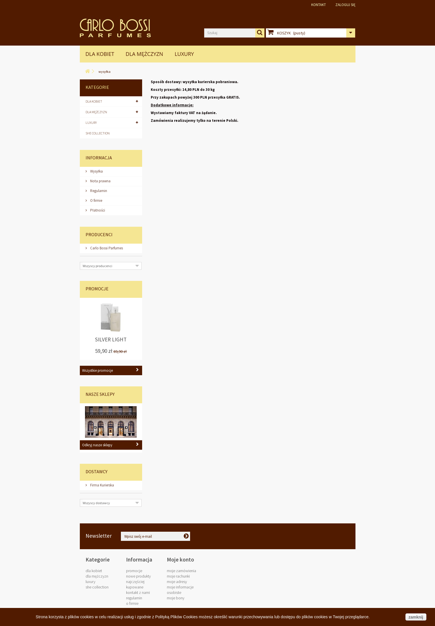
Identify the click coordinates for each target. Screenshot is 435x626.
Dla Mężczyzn (144, 53)
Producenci (99, 234)
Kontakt (318, 4)
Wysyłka (96, 171)
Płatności (97, 210)
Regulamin (98, 190)
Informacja (99, 158)
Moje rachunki (178, 576)
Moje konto (180, 559)
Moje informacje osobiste (180, 589)
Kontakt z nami (138, 592)
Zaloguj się (345, 4)
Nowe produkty (138, 576)
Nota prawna (100, 181)
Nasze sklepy (100, 394)
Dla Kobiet (100, 53)
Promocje (97, 289)
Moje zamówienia (181, 570)
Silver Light (111, 340)
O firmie (95, 200)
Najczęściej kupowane (135, 584)
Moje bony (175, 597)
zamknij (416, 617)
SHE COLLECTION (98, 133)
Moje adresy (177, 581)
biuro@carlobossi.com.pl (315, 538)
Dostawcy (96, 471)
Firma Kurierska (101, 485)
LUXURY (184, 53)
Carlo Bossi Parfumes (106, 248)
